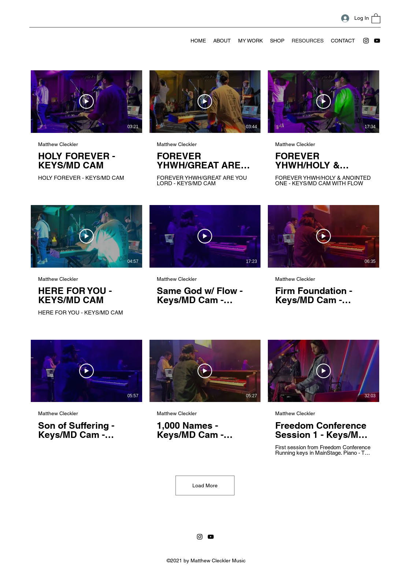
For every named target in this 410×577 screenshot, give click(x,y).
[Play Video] (86, 101)
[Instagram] (366, 40)
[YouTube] (377, 40)
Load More (205, 485)
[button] (376, 18)
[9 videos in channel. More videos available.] (205, 263)
